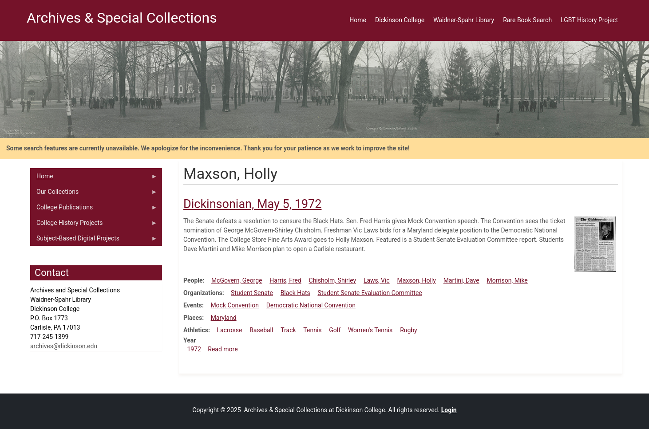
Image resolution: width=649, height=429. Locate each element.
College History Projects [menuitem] (94, 225)
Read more (222, 349)
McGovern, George (236, 280)
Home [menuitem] (357, 20)
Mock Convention (234, 305)
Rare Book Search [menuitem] (527, 20)
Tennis (312, 330)
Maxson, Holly (416, 280)
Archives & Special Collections (122, 17)
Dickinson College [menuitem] (399, 20)
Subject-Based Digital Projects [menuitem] (94, 240)
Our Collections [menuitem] (94, 194)
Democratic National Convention (311, 305)
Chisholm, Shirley (332, 280)
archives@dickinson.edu (63, 346)
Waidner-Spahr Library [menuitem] (463, 20)
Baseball (261, 330)
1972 (194, 349)
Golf (334, 330)
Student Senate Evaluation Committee (369, 292)
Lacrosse (229, 330)
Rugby (408, 330)
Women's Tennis (370, 330)
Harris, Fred (285, 280)
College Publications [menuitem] (94, 209)
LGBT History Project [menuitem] (589, 20)
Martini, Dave (461, 280)
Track (288, 330)
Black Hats (295, 292)
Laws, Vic (377, 280)
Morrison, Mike (507, 280)
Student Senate (252, 292)
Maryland (224, 317)
